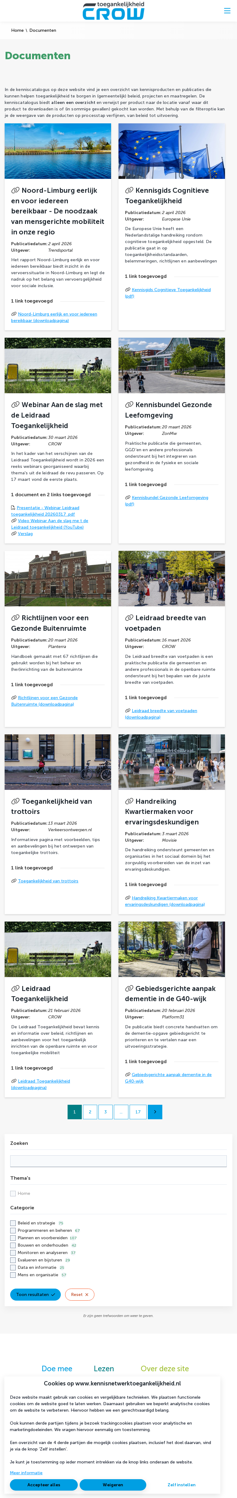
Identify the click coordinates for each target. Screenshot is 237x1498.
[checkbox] (118, 1193)
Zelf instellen (182, 1485)
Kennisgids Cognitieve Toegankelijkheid (167, 195)
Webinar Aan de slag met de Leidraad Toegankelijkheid (57, 415)
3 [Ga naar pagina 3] (105, 1112)
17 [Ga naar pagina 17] (138, 1112)
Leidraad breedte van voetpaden (165, 623)
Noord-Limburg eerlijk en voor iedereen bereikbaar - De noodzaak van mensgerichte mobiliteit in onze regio (57, 211)
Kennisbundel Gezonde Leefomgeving (168, 410)
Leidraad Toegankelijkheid (39, 993)
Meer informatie (26, 1472)
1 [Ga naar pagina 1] (74, 1112)
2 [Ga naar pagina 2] (90, 1112)
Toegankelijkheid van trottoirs (51, 806)
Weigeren (113, 1485)
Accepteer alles (43, 1485)
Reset (80, 1294)
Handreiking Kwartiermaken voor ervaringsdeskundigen (162, 811)
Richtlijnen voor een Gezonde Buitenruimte (50, 623)
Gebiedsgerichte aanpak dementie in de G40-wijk (170, 993)
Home (17, 30)
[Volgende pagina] (155, 1112)
